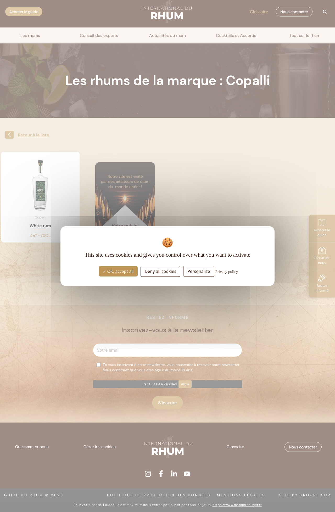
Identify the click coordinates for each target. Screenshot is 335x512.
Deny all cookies (160, 271)
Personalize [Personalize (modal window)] (198, 271)
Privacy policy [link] (226, 271)
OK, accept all (118, 271)
